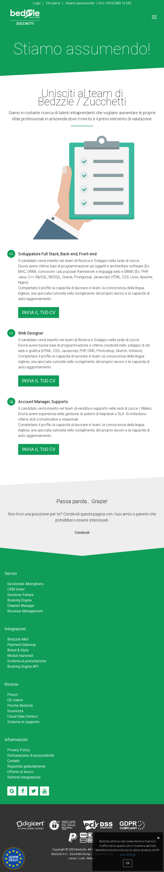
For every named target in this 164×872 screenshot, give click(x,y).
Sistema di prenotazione (26, 661)
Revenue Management (25, 611)
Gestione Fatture (20, 595)
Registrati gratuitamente (26, 766)
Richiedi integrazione (24, 777)
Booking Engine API (23, 666)
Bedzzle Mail (17, 639)
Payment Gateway (21, 645)
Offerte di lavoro (20, 772)
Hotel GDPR (13, 858)
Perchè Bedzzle (20, 705)
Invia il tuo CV (38, 312)
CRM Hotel (16, 589)
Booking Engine (19, 600)
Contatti (13, 761)
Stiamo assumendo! (80, 3)
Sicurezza (15, 711)
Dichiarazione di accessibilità (30, 755)
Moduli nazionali (20, 655)
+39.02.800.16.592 (118, 3)
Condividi (82, 532)
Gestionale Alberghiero (25, 584)
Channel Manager (21, 606)
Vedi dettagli (127, 854)
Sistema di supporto (23, 722)
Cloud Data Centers (22, 716)
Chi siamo (53, 3)
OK (128, 863)
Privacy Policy (18, 750)
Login (37, 3)
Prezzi (12, 694)
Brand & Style (18, 650)
